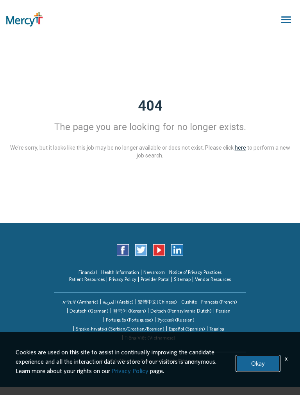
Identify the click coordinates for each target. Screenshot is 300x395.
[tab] (80, 301)
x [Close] (286, 358)
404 (150, 106)
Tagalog (216, 328)
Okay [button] (258, 363)
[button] (80, 301)
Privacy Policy (122, 279)
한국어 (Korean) (129, 310)
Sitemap (182, 279)
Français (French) (219, 301)
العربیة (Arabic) (118, 301)
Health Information (120, 272)
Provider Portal (155, 279)
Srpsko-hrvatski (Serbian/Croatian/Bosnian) (120, 328)
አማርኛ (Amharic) (80, 301)
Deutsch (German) (89, 310)
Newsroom (154, 272)
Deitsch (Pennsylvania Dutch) (181, 310)
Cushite (189, 301)
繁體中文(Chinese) (157, 301)
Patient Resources (87, 279)
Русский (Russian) (176, 319)
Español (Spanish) (187, 328)
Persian (223, 310)
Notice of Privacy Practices (195, 272)
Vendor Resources (213, 279)
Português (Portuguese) (129, 319)
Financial (88, 272)
